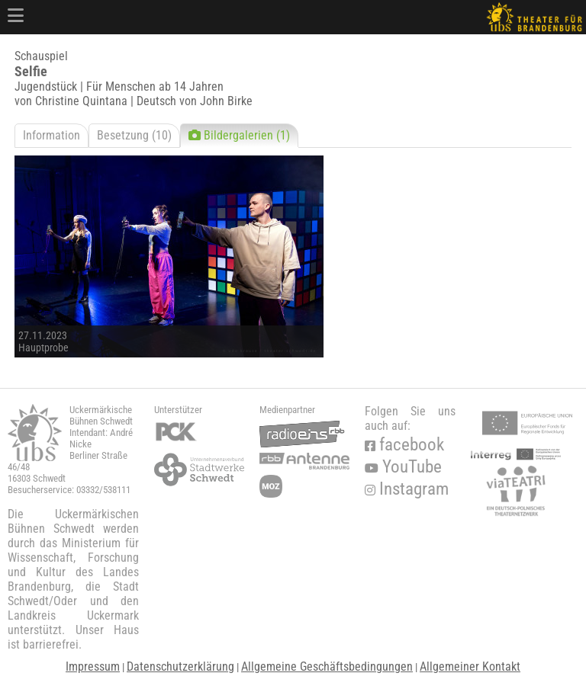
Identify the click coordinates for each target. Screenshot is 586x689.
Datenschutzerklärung (180, 666)
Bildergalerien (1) (239, 135)
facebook (404, 444)
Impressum (93, 666)
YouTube (403, 467)
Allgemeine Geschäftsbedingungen (327, 666)
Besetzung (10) (134, 135)
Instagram (407, 489)
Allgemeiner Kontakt (470, 666)
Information (51, 135)
